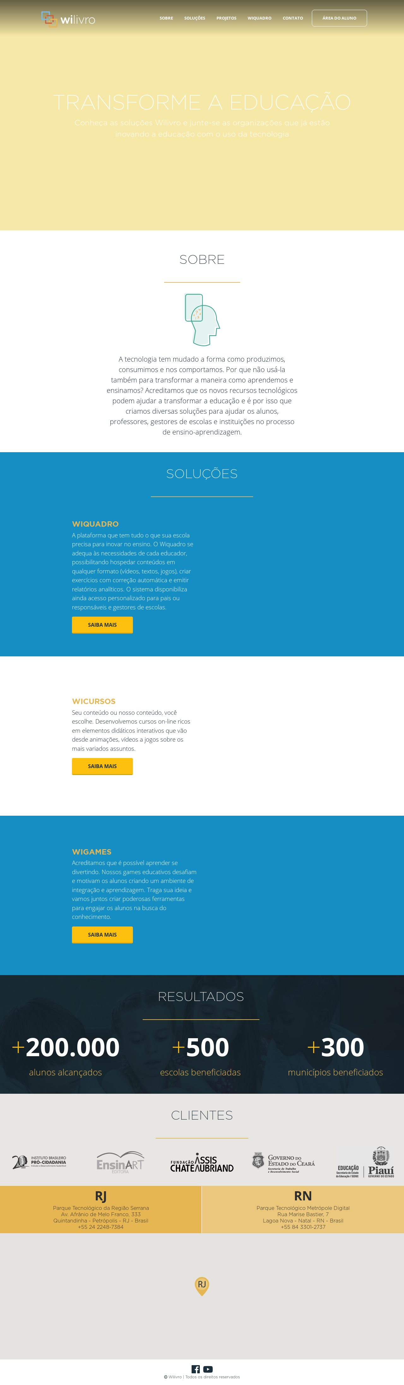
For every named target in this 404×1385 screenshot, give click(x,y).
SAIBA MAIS (102, 624)
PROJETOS (226, 18)
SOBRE (166, 18)
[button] (202, 1272)
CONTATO (293, 18)
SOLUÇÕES (194, 18)
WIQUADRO (259, 18)
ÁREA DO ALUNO (339, 18)
